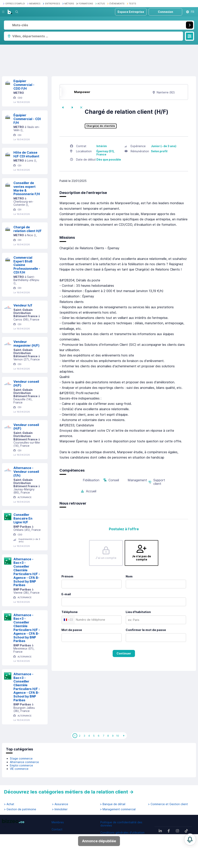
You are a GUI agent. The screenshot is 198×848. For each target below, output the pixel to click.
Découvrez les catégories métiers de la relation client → (69, 792)
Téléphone (69, 612)
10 (117, 735)
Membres (58, 822)
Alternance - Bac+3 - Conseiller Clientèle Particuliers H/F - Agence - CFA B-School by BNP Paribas (26, 572)
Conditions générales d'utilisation (122, 832)
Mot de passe (71, 630)
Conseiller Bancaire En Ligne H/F (22, 518)
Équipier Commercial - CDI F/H (27, 119)
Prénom (67, 576)
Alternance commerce (24, 762)
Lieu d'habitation (138, 612)
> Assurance (60, 804)
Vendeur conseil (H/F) (26, 383)
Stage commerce (21, 758)
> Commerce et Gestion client (168, 804)
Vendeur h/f (22, 305)
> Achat (9, 804)
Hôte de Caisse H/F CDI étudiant (26, 154)
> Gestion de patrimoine (20, 809)
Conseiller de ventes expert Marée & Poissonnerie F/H (26, 188)
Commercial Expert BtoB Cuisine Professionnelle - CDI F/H (26, 265)
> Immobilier (60, 809)
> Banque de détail (112, 804)
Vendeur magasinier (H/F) (26, 343)
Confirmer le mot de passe (146, 630)
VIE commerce (19, 768)
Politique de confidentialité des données (121, 824)
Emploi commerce (21, 765)
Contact (57, 829)
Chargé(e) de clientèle (100, 126)
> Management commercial (118, 809)
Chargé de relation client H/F (27, 229)
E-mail (66, 594)
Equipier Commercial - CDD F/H (23, 84)
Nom (129, 576)
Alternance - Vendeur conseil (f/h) (26, 471)
